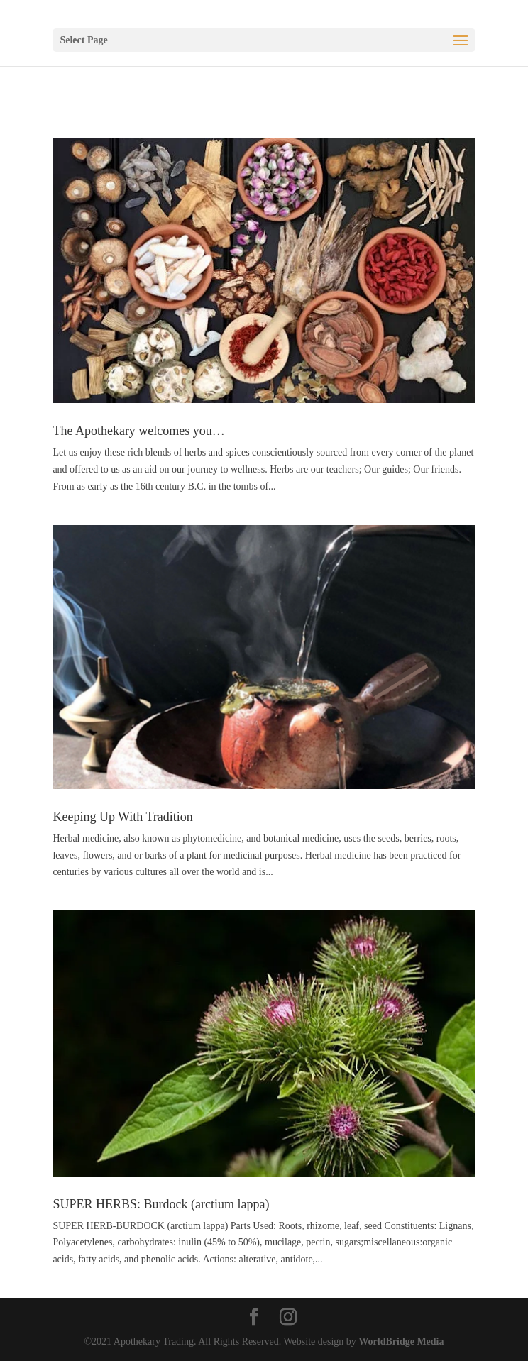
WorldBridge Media (401, 1341)
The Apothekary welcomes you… (138, 431)
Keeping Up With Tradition (122, 817)
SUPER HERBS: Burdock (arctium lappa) (161, 1204)
